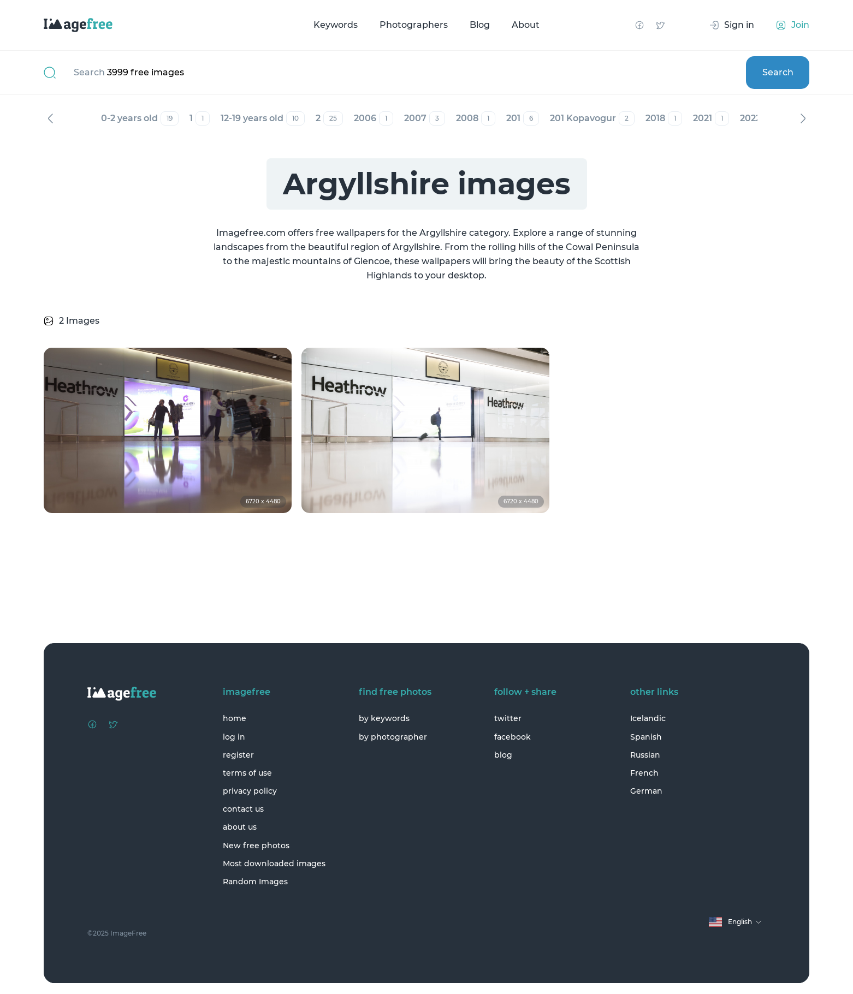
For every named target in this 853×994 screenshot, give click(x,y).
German (646, 791)
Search (777, 72)
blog (503, 755)
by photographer (393, 737)
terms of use (247, 773)
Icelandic (648, 718)
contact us (243, 809)
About (526, 25)
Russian (645, 755)
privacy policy (250, 791)
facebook (512, 737)
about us (240, 827)
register (238, 755)
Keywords (335, 25)
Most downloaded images (274, 863)
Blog (480, 25)
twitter (508, 718)
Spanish (646, 737)
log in (234, 737)
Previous (50, 118)
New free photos (256, 845)
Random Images (255, 881)
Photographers (414, 25)
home (234, 718)
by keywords (384, 718)
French (644, 773)
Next (802, 118)
